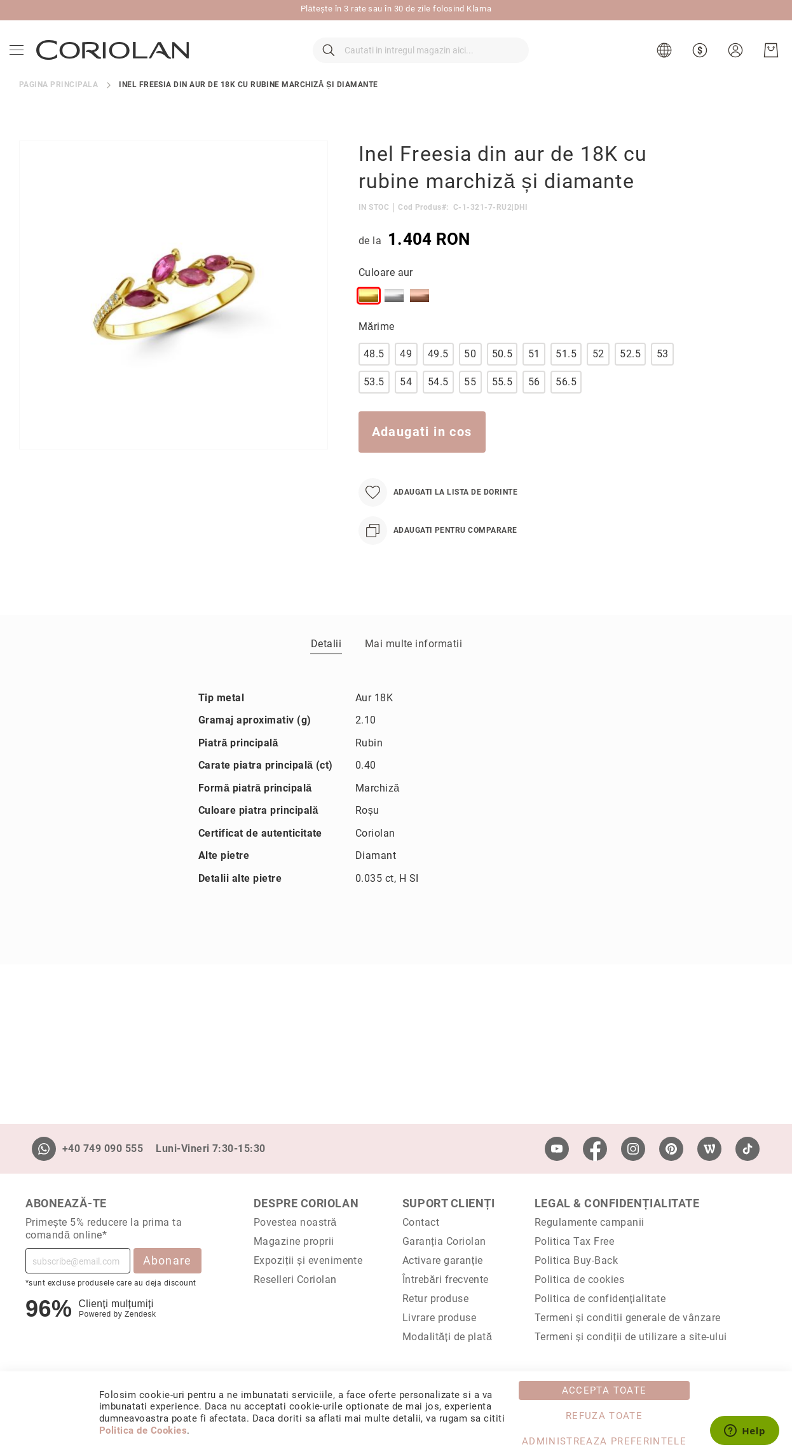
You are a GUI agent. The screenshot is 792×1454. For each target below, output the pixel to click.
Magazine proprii (294, 1241)
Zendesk (140, 1314)
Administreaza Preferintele (604, 1441)
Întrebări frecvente (445, 1279)
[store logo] (115, 62)
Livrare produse (439, 1318)
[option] (368, 322)
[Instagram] (633, 1149)
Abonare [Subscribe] (167, 1260)
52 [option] (598, 380)
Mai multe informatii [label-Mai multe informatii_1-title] (414, 670)
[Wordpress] (709, 1149)
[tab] (326, 669)
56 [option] (534, 408)
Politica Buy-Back (576, 1260)
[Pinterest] (671, 1149)
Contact (420, 1222)
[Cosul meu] (767, 63)
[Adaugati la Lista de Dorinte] (437, 518)
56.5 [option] (566, 408)
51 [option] (534, 380)
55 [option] (470, 408)
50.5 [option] (502, 380)
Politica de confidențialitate (600, 1299)
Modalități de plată (447, 1337)
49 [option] (406, 380)
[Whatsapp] (44, 1149)
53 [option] (663, 380)
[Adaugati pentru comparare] (437, 556)
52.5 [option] (630, 380)
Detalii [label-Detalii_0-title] (326, 670)
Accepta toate (604, 1390)
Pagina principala (58, 110)
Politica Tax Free (574, 1241)
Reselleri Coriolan (295, 1279)
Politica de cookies (579, 1279)
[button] (663, 63)
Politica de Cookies (143, 1430)
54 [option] (406, 408)
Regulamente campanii (590, 1222)
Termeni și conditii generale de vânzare (628, 1318)
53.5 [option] (374, 408)
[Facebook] (595, 1149)
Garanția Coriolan (444, 1241)
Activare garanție (442, 1260)
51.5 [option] (566, 380)
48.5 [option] (374, 380)
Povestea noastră (295, 1222)
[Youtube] (557, 1149)
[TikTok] (747, 1149)
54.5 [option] (438, 408)
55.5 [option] (502, 408)
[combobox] (421, 63)
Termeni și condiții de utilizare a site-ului (631, 1337)
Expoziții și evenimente (308, 1260)
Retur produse (435, 1299)
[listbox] (518, 324)
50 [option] (470, 380)
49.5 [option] (438, 380)
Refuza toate (604, 1416)
